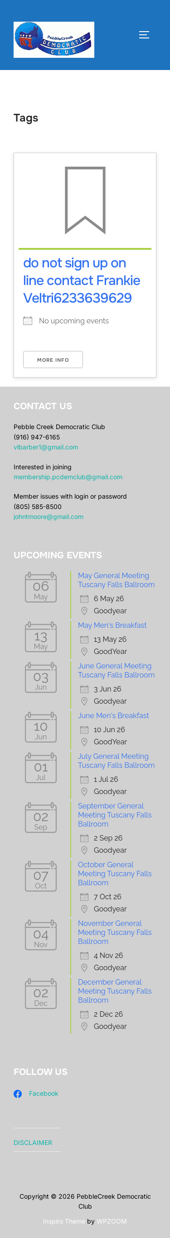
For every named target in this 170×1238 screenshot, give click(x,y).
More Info (53, 360)
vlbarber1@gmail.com (46, 447)
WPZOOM (112, 1221)
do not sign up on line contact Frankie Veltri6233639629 (81, 280)
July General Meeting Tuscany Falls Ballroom (116, 761)
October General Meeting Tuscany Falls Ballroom (114, 873)
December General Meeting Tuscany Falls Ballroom (114, 991)
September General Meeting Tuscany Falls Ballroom (114, 815)
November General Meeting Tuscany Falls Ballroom (114, 932)
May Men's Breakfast (112, 625)
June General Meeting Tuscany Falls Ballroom (116, 670)
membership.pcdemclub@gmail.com (68, 477)
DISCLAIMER (33, 1142)
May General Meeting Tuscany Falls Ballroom (116, 580)
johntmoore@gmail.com (48, 516)
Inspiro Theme (64, 1221)
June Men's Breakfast (113, 715)
